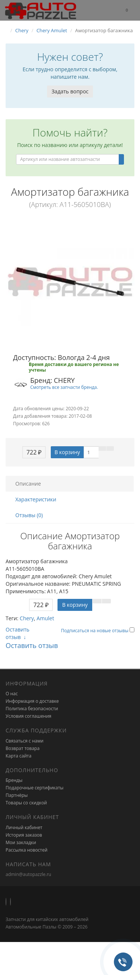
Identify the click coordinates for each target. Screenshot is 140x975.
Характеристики (35, 499)
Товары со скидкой (26, 803)
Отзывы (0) (29, 515)
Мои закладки (21, 842)
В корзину (67, 452)
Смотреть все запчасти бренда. (64, 387)
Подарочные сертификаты (34, 787)
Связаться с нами (24, 741)
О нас (12, 693)
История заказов (24, 835)
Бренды (14, 780)
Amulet (45, 618)
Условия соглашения (28, 716)
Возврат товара (23, 748)
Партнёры (17, 795)
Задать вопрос (70, 91)
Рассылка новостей (26, 850)
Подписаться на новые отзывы (95, 630)
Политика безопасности (32, 708)
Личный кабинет (24, 827)
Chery (27, 618)
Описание (28, 483)
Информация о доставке (32, 701)
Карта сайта (18, 756)
